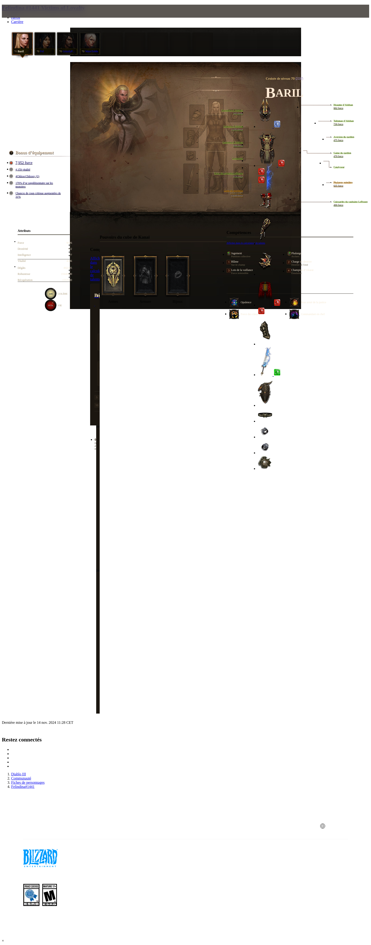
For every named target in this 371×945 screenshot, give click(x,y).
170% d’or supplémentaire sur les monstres (32, 184)
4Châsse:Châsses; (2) (25, 176)
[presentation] (23, 16)
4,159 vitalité (20, 169)
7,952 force (21, 163)
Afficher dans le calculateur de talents (98, 268)
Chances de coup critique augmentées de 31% (36, 194)
